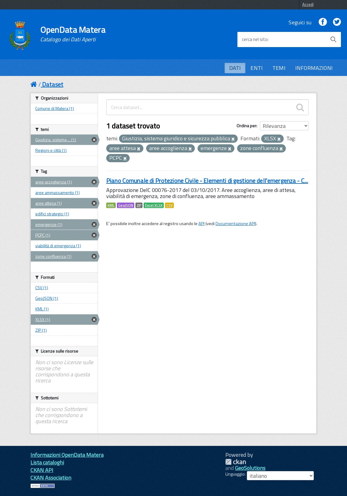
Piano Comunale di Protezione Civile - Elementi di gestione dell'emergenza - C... (207, 180)
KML (110, 205)
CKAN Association (50, 478)
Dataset (52, 84)
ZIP (139, 205)
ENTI (257, 68)
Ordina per (246, 125)
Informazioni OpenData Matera (66, 455)
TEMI (279, 68)
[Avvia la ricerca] (333, 39)
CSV (169, 205)
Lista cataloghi (47, 462)
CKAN (235, 462)
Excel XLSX (154, 205)
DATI (235, 68)
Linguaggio (234, 474)
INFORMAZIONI (314, 68)
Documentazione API (235, 223)
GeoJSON (125, 205)
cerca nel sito (255, 39)
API (201, 223)
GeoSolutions (250, 468)
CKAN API (41, 470)
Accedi (308, 5)
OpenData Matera (72, 34)
